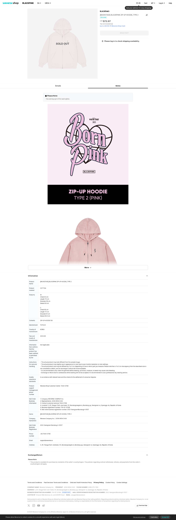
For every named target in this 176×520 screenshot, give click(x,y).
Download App (141, 505)
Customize (154, 517)
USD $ (47, 3)
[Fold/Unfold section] (88, 275)
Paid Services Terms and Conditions (56, 482)
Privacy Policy (99, 482)
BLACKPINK (104, 11)
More (88, 268)
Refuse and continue (139, 517)
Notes (118, 86)
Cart (145, 3)
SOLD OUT (124, 33)
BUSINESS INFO (66, 492)
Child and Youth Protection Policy (81, 482)
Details (58, 86)
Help (170, 3)
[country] (138, 3)
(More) (62, 517)
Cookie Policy (110, 482)
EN (38, 3)
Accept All (165, 517)
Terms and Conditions (34, 482)
